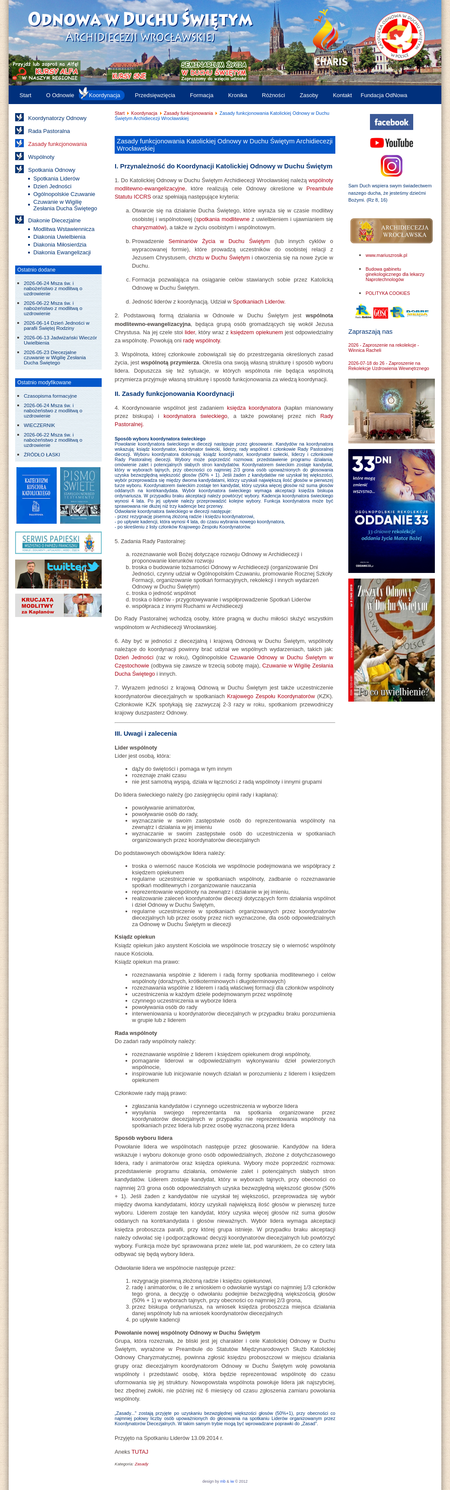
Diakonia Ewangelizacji (62, 252)
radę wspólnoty (201, 340)
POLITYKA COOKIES (388, 293)
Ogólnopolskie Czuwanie (64, 194)
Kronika (237, 95)
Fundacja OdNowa (383, 95)
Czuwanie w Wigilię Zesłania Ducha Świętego (65, 205)
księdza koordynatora (254, 408)
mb (223, 1481)
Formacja (201, 95)
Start (25, 95)
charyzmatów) (149, 227)
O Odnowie (60, 95)
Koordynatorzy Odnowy (57, 118)
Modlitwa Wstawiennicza (64, 229)
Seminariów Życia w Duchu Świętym (219, 241)
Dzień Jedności (52, 186)
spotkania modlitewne (223, 219)
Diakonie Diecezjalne (54, 220)
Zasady (141, 1464)
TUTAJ (140, 1452)
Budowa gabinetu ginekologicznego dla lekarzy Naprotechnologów (395, 274)
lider (190, 332)
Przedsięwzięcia (155, 95)
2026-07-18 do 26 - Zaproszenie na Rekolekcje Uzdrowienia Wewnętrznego (388, 366)
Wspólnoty (41, 157)
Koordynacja (104, 95)
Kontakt (342, 95)
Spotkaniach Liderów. (259, 301)
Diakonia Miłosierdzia (60, 244)
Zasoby (309, 95)
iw (231, 1481)
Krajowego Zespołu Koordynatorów (271, 696)
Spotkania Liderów (56, 178)
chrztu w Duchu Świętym (219, 257)
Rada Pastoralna (49, 131)
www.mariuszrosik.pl (386, 255)
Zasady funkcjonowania (57, 144)
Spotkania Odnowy (51, 170)
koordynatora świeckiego (195, 416)
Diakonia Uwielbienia (59, 237)
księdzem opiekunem (257, 332)
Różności (273, 95)
